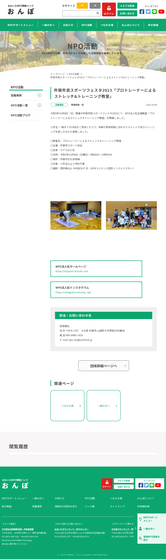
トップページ (57, 73)
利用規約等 (143, 506)
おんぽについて (131, 25)
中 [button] (82, 5)
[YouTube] (161, 11)
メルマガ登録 (127, 5)
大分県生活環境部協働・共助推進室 (18, 529)
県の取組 (153, 25)
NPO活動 (87, 25)
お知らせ (68, 25)
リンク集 (90, 506)
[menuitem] (15, 498)
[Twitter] (148, 11)
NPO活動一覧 (19, 105)
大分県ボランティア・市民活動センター (129, 529)
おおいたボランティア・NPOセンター (71, 529)
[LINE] (154, 11)
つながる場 (107, 25)
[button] (135, 528)
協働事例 (16, 95)
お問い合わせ (127, 13)
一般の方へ (48, 25)
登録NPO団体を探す (66, 506)
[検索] (97, 13)
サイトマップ (117, 506)
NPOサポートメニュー (21, 25)
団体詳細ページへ (103, 365)
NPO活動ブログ (21, 115)
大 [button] (95, 5)
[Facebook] (142, 11)
